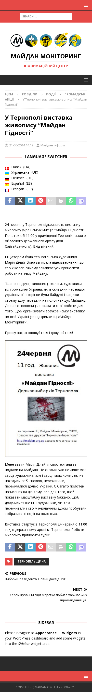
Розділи (29, 94)
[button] (85, 5)
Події (51, 94)
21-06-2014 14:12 (21, 145)
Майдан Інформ (52, 145)
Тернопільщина (32, 561)
